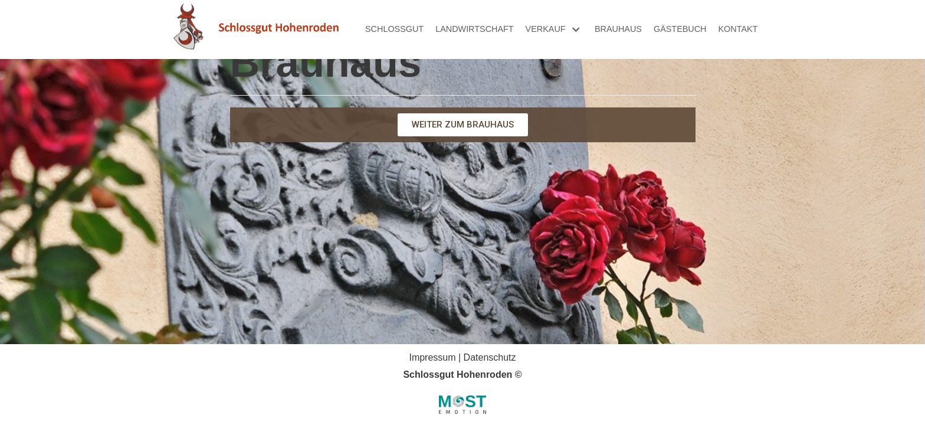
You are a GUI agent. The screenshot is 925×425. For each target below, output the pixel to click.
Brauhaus (618, 29)
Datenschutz (490, 357)
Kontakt (738, 29)
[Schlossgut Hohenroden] (256, 29)
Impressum (432, 357)
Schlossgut (394, 29)
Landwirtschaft (474, 29)
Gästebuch (680, 29)
